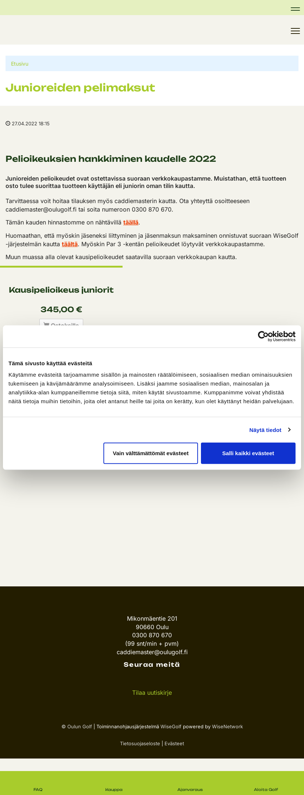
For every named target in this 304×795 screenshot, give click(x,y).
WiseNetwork (227, 726)
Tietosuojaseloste (140, 743)
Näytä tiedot (266, 429)
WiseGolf (170, 726)
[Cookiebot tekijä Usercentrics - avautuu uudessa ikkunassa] (263, 336)
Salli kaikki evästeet (248, 453)
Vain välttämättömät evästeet (150, 453)
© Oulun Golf (76, 726)
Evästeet (174, 743)
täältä (70, 244)
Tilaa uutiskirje (152, 692)
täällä (130, 222)
